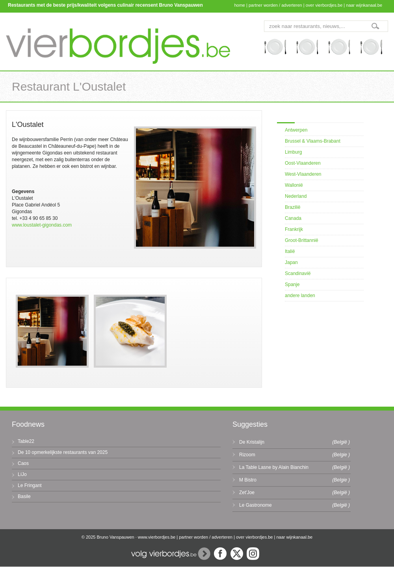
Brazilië (292, 207)
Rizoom (247, 454)
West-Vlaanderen (303, 174)
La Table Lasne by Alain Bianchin (274, 467)
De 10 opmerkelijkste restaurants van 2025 (63, 452)
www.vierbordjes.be (156, 537)
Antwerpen (296, 130)
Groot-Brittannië (301, 240)
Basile (24, 496)
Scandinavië (297, 273)
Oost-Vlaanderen (303, 163)
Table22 (26, 441)
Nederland (296, 196)
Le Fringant (30, 485)
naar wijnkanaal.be (364, 5)
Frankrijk (294, 229)
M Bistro (247, 480)
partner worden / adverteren (275, 5)
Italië (290, 251)
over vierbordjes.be (324, 5)
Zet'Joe (247, 492)
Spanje (292, 284)
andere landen (300, 295)
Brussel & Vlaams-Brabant (312, 141)
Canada (293, 218)
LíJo (22, 474)
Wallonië (294, 185)
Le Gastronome (255, 505)
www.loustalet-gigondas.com (42, 225)
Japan (291, 262)
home (239, 5)
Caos (23, 463)
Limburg (293, 152)
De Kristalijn (251, 442)
